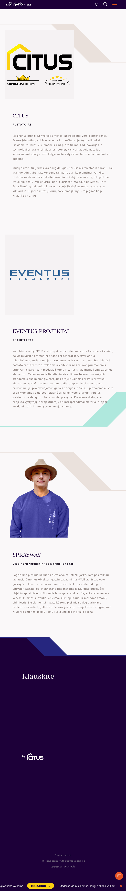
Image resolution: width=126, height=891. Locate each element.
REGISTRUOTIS (46, 886)
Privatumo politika (63, 855)
